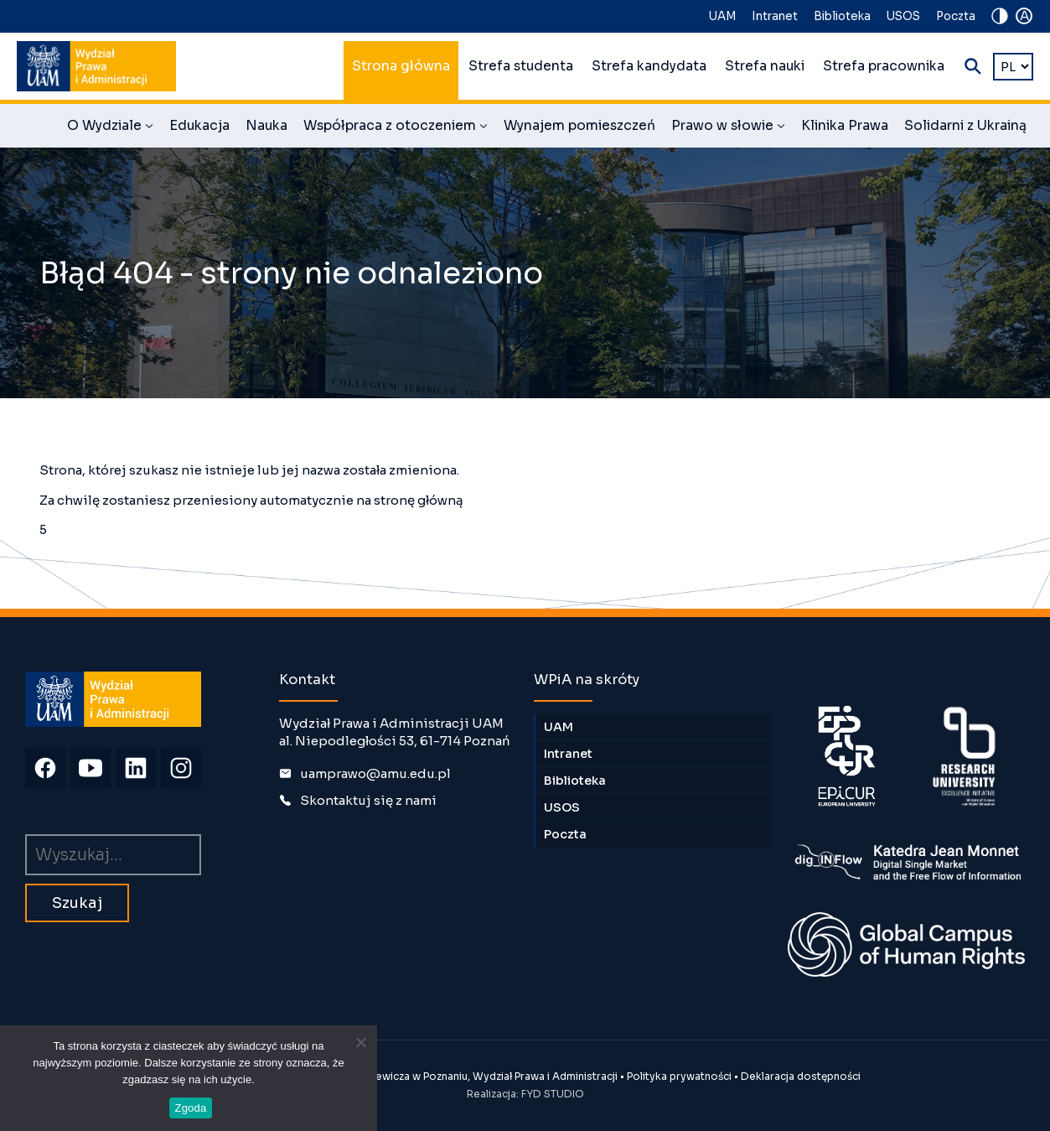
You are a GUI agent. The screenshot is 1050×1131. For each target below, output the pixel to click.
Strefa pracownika (883, 66)
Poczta (955, 16)
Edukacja (199, 125)
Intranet (775, 16)
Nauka (266, 125)
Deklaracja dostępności (801, 1076)
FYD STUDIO (552, 1093)
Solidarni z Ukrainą (965, 125)
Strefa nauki (764, 66)
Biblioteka (842, 16)
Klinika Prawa (844, 125)
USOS (903, 16)
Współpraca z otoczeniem (395, 128)
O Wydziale (110, 128)
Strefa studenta (520, 66)
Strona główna (401, 66)
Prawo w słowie (728, 128)
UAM (722, 16)
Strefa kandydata (649, 66)
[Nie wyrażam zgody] (360, 1042)
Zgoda (190, 1108)
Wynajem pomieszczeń (579, 125)
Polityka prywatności (679, 1076)
